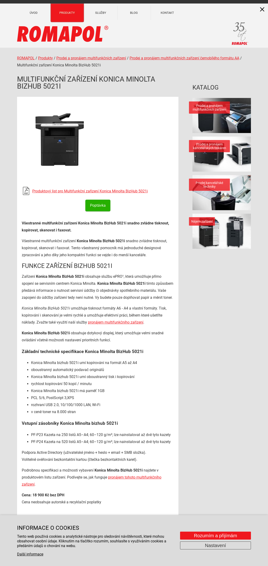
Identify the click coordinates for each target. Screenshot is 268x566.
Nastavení (215, 545)
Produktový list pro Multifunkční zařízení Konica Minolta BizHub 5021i (90, 191)
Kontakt (167, 12)
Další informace (30, 554)
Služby (100, 12)
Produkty (67, 12)
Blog (134, 12)
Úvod (34, 12)
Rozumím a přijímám (215, 535)
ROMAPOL (26, 58)
